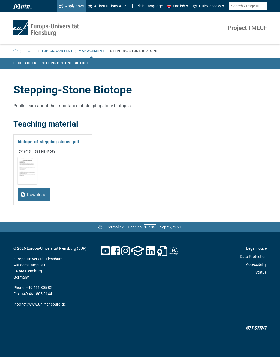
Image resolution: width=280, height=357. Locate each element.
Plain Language (147, 6)
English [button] (176, 6)
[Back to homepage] (15, 51)
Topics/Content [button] (57, 51)
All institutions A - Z (107, 6)
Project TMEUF (247, 28)
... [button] (29, 51)
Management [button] (91, 51)
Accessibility (256, 264)
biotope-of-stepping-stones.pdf (48, 141)
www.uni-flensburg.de (47, 304)
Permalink (115, 227)
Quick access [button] (207, 6)
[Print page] (100, 227)
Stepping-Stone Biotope (65, 63)
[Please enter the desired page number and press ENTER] (150, 227)
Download (36, 194)
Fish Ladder (25, 63)
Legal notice (256, 248)
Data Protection (253, 256)
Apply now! (71, 6)
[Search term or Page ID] (248, 6)
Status (261, 272)
